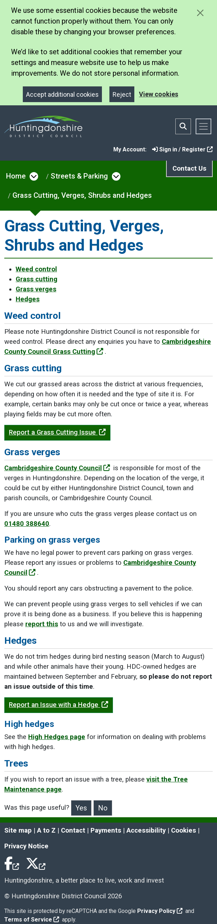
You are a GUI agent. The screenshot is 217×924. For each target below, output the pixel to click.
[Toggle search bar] (183, 126)
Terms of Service (31, 919)
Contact (73, 830)
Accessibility (146, 830)
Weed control (36, 269)
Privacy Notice (26, 846)
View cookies (158, 94)
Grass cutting (36, 279)
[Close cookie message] (200, 12)
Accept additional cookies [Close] (62, 94)
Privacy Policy (159, 911)
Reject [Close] (122, 94)
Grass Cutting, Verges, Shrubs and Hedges (82, 195)
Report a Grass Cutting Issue (57, 432)
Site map (18, 830)
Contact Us (189, 168)
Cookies (183, 830)
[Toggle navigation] (203, 126)
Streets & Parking (79, 176)
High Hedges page (56, 737)
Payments (106, 830)
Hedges (28, 299)
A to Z (46, 830)
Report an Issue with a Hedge (58, 705)
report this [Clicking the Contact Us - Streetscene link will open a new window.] (41, 624)
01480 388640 (26, 524)
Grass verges (36, 289)
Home (16, 176)
